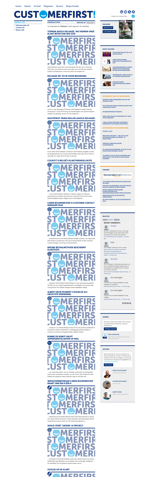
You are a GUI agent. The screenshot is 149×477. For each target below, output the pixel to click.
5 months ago (113, 255)
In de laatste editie (109, 31)
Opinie (27, 6)
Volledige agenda (110, 329)
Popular (116, 219)
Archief (37, 6)
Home (18, 6)
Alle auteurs (108, 365)
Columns (19, 27)
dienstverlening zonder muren (112, 286)
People (105, 219)
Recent (111, 219)
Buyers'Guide (72, 6)
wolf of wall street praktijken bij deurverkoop (116, 272)
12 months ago (125, 286)
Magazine (48, 6)
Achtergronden (21, 25)
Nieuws (18, 30)
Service (59, 6)
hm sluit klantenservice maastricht (113, 236)
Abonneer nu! (108, 27)
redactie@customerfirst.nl (111, 361)
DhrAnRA (113, 259)
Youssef (113, 226)
